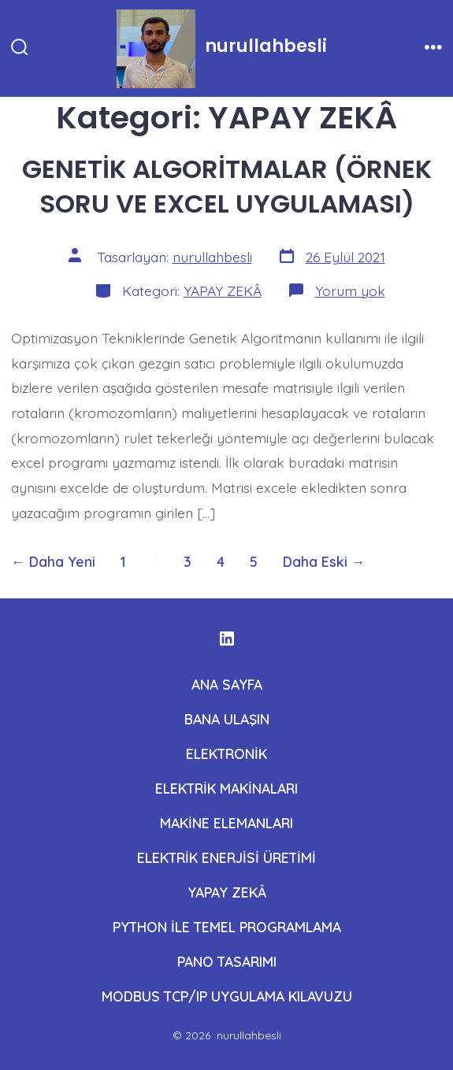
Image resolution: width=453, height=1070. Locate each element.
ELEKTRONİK (226, 753)
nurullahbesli (212, 256)
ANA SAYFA (226, 684)
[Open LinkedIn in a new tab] (227, 638)
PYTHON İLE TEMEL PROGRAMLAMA (227, 926)
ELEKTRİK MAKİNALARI (226, 788)
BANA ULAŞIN (226, 719)
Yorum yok (350, 290)
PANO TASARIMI (227, 961)
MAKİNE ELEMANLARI (226, 822)
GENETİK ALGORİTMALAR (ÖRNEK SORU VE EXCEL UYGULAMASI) (227, 186)
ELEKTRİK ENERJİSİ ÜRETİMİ (226, 857)
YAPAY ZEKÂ (223, 290)
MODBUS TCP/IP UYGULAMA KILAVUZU (227, 996)
